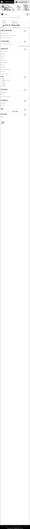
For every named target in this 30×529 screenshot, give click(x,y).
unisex (3, 86)
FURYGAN (4, 60)
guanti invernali (6, 37)
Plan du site (26, 526)
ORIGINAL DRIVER (6, 69)
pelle (3, 105)
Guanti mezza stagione (8, 35)
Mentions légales (5, 526)
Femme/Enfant (6, 80)
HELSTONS (4, 62)
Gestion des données (18, 526)
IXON (3, 65)
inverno (4, 92)
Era (3, 94)
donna (4, 83)
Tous (3, 78)
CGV (11, 526)
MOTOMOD (4, 51)
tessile (4, 103)
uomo (3, 81)
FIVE (3, 58)
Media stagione (6, 96)
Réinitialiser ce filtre (24, 46)
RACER (3, 71)
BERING (3, 54)
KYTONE (4, 67)
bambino (4, 84)
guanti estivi (5, 33)
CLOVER (4, 56)
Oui (2, 117)
